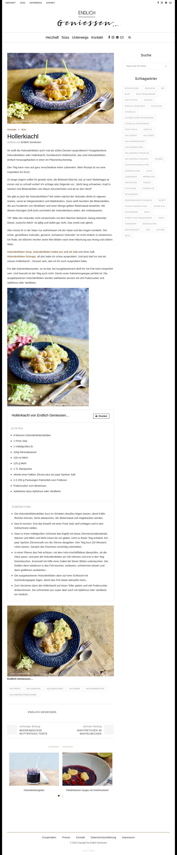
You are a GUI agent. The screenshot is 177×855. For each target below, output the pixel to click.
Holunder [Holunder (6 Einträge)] (148, 135)
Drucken (101, 416)
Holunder (11, 129)
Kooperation (49, 837)
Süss (22, 3)
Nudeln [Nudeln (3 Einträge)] (147, 183)
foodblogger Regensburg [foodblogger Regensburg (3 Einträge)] (139, 118)
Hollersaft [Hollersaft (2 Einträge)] (131, 135)
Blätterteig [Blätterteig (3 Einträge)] (131, 100)
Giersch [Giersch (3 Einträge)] (147, 129)
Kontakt (50, 3)
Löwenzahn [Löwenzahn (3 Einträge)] (131, 177)
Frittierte (15, 689)
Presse (66, 837)
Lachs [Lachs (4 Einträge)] (149, 171)
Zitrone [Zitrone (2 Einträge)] (160, 230)
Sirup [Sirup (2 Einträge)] (147, 212)
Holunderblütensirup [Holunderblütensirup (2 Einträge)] (137, 159)
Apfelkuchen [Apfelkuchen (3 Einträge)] (132, 88)
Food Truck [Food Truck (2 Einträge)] (131, 129)
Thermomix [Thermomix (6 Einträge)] (130, 224)
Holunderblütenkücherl (23, 695)
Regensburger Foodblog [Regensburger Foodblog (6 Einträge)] (138, 200)
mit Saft (73, 251)
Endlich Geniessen (31, 142)
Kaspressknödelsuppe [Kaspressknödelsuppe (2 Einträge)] (137, 165)
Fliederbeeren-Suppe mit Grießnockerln (87, 790)
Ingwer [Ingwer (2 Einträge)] (159, 159)
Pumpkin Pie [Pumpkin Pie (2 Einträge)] (148, 188)
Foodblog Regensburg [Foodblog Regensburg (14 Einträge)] (137, 124)
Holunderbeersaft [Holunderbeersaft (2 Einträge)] (135, 141)
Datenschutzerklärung (103, 837)
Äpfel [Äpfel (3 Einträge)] (128, 236)
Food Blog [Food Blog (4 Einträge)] (156, 106)
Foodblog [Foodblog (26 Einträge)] (130, 112)
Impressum (128, 837)
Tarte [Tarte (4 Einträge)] (161, 218)
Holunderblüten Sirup (19, 251)
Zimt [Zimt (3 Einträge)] (148, 230)
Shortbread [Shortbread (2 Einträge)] (131, 212)
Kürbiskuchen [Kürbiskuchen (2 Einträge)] (132, 171)
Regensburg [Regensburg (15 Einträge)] (131, 194)
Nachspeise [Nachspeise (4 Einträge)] (131, 183)
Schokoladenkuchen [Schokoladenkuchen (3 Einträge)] (136, 206)
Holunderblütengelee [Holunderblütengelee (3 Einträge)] (137, 153)
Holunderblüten (95, 689)
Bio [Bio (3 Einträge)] (162, 88)
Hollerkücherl (55, 689)
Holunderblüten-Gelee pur (48, 251)
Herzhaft (11, 3)
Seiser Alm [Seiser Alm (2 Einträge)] (159, 206)
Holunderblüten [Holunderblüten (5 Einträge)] (134, 147)
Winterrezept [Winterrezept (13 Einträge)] (132, 230)
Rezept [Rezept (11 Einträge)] (162, 200)
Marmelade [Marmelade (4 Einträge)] (149, 177)
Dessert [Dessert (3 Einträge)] (148, 100)
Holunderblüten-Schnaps (21, 256)
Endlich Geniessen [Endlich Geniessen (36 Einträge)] (135, 106)
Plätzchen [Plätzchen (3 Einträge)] (130, 188)
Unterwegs (36, 3)
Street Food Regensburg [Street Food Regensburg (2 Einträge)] (138, 218)
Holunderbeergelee (34, 790)
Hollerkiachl (33, 689)
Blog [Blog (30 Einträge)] (127, 94)
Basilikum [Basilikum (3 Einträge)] (150, 88)
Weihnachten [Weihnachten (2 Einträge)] (149, 224)
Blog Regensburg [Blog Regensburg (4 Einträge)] (146, 94)
